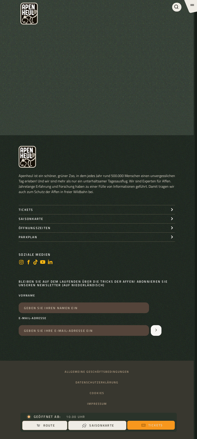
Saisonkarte (98, 425)
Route (45, 425)
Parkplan (28, 237)
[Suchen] (176, 7)
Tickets (152, 425)
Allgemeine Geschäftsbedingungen (97, 372)
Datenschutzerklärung (97, 382)
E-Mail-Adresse (32, 318)
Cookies (97, 393)
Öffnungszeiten (35, 228)
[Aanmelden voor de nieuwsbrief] (156, 330)
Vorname (27, 295)
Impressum (97, 404)
